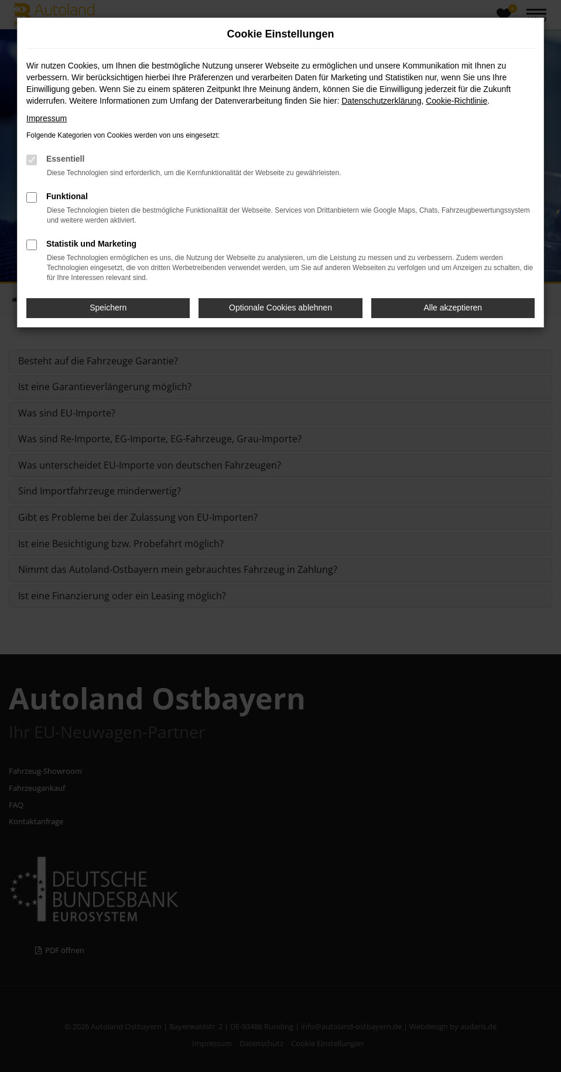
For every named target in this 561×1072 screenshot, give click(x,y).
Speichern (108, 307)
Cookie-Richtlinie (456, 100)
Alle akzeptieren (453, 307)
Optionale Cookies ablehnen (280, 307)
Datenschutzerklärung (381, 100)
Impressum (46, 118)
